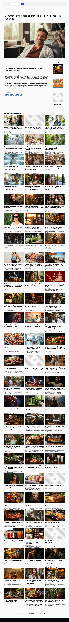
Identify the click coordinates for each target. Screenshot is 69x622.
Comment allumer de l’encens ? (13, 522)
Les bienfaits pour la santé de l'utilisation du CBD (33, 284)
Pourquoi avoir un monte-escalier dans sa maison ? (34, 523)
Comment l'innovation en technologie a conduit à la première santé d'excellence (33, 227)
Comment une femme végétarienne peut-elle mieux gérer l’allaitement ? (53, 306)
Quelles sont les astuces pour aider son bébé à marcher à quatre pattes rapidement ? (55, 368)
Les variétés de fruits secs (52, 522)
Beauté (44, 4)
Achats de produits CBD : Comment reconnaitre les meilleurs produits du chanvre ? (13, 601)
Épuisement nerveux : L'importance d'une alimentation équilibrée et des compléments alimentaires (13, 286)
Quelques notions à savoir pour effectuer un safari (12, 581)
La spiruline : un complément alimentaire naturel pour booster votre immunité (13, 467)
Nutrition (32, 4)
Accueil (5, 9)
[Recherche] (16, 4)
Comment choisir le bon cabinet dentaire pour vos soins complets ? (13, 148)
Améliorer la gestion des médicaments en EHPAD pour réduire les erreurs (12, 168)
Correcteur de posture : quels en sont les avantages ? (13, 264)
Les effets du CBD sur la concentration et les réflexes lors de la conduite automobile (34, 208)
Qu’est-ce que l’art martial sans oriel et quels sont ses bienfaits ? (34, 427)
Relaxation (50, 4)
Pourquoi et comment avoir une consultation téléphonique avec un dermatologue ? (34, 582)
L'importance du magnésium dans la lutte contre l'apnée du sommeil (34, 447)
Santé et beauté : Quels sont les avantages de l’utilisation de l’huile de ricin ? (13, 428)
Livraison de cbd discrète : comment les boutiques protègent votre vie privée (13, 128)
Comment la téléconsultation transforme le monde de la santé (34, 325)
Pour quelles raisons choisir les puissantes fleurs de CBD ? (54, 581)
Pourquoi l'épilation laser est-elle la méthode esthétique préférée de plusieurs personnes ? (13, 227)
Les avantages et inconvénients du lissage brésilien (54, 600)
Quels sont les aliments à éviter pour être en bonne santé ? (33, 466)
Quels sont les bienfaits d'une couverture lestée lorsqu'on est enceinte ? (33, 265)
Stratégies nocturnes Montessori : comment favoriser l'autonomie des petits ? (34, 148)
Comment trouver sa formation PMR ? (57, 90)
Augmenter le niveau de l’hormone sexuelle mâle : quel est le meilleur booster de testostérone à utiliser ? (34, 369)
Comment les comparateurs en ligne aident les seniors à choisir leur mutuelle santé (34, 168)
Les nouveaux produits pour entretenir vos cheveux (53, 466)
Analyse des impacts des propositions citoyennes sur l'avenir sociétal (12, 188)
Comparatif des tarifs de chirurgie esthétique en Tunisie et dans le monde (55, 285)
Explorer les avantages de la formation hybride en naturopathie (53, 148)
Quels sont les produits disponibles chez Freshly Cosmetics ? (32, 542)
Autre (56, 4)
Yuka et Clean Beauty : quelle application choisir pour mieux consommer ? (12, 448)
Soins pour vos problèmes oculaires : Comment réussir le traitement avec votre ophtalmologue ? (54, 327)
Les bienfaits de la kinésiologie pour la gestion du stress (12, 325)
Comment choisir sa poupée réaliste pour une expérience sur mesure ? (54, 128)
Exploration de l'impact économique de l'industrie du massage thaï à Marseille (53, 227)
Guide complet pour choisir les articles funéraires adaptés (53, 167)
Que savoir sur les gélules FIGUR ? (13, 541)
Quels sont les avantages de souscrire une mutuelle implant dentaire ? (54, 188)
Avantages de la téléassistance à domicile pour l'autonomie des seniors (34, 128)
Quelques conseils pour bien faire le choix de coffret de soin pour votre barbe (54, 562)
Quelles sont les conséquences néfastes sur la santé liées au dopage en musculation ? (33, 390)
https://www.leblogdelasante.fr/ (32, 74)
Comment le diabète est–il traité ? (57, 75)
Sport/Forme (38, 4)
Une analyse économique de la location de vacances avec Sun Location (54, 265)
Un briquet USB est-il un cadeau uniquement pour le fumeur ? (13, 561)
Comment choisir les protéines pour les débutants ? (12, 367)
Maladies (26, 4)
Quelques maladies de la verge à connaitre (57, 104)
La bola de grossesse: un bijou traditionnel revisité (33, 305)
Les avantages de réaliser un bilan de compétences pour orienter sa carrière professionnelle (34, 188)
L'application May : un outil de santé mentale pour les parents (13, 305)
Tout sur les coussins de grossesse (34, 485)
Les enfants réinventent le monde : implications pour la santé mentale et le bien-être (55, 208)
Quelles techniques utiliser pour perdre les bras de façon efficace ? (55, 389)
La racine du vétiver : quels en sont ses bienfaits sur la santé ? (34, 600)
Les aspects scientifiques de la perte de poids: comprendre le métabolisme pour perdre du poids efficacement (55, 348)
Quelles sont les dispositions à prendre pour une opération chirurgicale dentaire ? (33, 347)
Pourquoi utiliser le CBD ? (52, 408)
